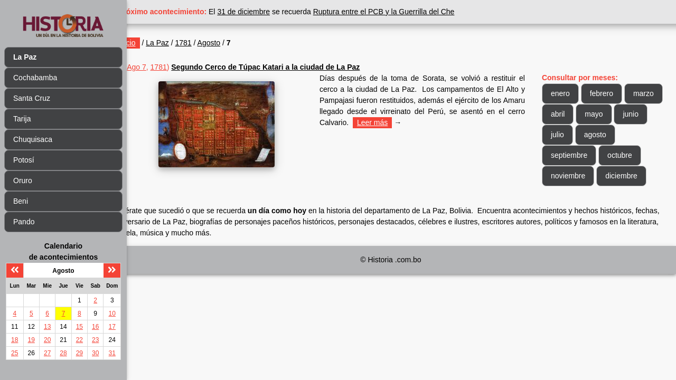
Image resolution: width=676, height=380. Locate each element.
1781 (209, 43)
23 (95, 340)
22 (79, 340)
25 (14, 353)
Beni (20, 201)
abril (605, 114)
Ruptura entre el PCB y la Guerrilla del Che (409, 11)
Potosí (23, 160)
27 (47, 353)
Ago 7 (162, 67)
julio (599, 134)
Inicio (152, 43)
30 (95, 353)
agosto (637, 134)
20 (47, 340)
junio (565, 134)
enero (566, 93)
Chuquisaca (32, 139)
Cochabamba (35, 77)
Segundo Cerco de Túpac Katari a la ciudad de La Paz (290, 67)
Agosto (234, 43)
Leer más (407, 122)
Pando (23, 221)
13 (47, 326)
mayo (641, 114)
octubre (626, 155)
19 (31, 340)
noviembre (574, 176)
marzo (567, 114)
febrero (607, 93)
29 (79, 353)
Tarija (22, 119)
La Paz (182, 43)
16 (95, 326)
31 (112, 353)
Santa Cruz (31, 98)
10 (112, 313)
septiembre (575, 155)
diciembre (628, 176)
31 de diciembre (269, 11)
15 (79, 326)
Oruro (22, 180)
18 (14, 340)
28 (63, 353)
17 (112, 326)
